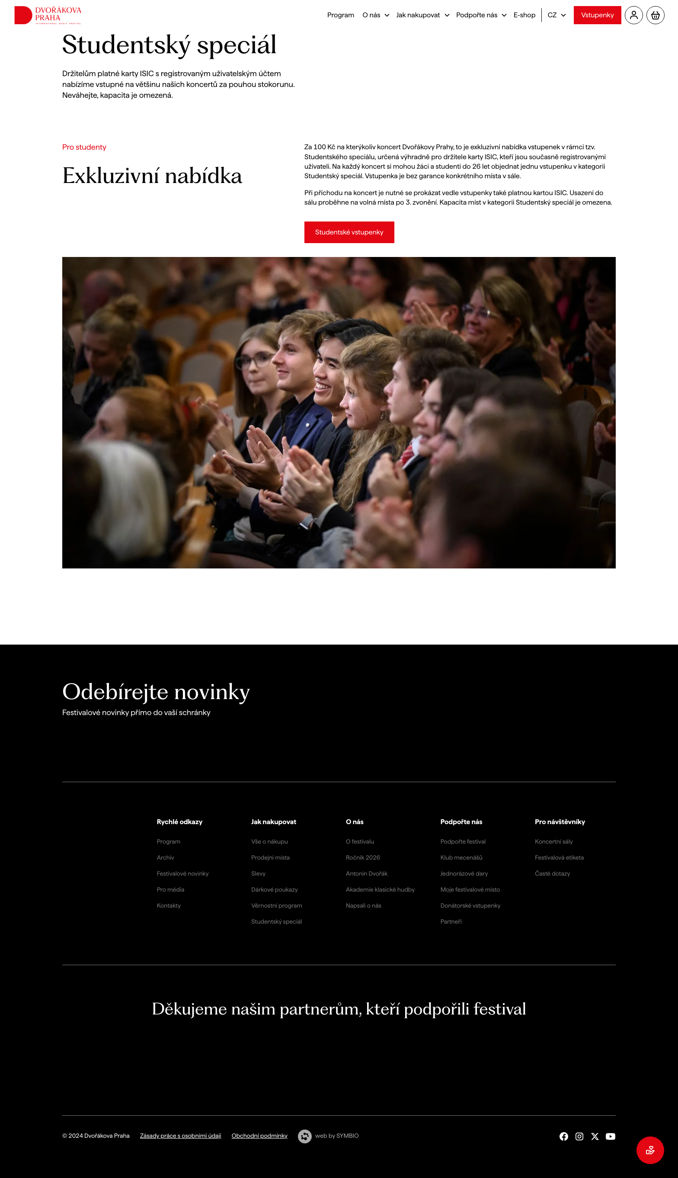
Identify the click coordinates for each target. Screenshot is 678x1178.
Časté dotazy (552, 873)
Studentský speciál (276, 921)
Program (340, 15)
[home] (48, 15)
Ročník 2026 (363, 857)
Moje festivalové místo (470, 889)
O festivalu (360, 841)
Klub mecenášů (462, 857)
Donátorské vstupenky (471, 905)
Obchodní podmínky (260, 1136)
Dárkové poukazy (274, 889)
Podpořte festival (463, 841)
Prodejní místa (270, 857)
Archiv (165, 857)
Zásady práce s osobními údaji (180, 1136)
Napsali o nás (363, 905)
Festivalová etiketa (559, 857)
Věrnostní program (276, 905)
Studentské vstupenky (349, 232)
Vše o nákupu (269, 841)
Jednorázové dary (464, 873)
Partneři (451, 921)
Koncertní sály (553, 841)
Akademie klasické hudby (380, 889)
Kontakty (169, 905)
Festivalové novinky (183, 873)
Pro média (171, 889)
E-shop (525, 15)
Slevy (258, 873)
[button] (375, 15)
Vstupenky (597, 15)
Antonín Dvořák (366, 873)
